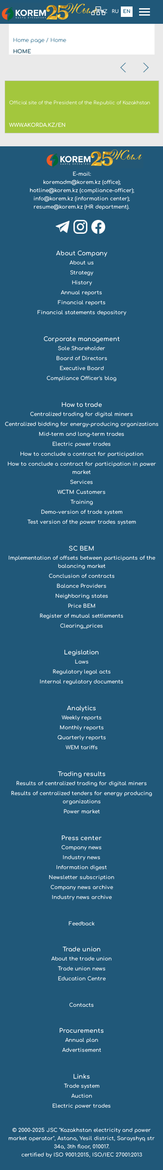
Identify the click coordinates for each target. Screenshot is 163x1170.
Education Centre (82, 979)
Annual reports (81, 293)
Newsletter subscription (81, 877)
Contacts (81, 1005)
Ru (115, 11)
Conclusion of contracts (82, 576)
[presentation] (124, 67)
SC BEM (81, 548)
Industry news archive (82, 897)
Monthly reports (82, 728)
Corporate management (81, 339)
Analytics (81, 708)
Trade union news (82, 969)
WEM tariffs (82, 748)
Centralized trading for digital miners (81, 414)
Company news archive (81, 887)
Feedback (82, 924)
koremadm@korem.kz (71, 182)
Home (58, 40)
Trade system (82, 1086)
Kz (104, 11)
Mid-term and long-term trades (81, 434)
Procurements (81, 1031)
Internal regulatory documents (81, 682)
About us (82, 263)
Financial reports (82, 303)
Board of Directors (81, 358)
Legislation (81, 652)
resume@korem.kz (58, 207)
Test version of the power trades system (81, 522)
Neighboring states (81, 596)
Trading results (82, 774)
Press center (81, 838)
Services (81, 482)
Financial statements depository (81, 312)
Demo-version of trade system (82, 512)
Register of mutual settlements (81, 616)
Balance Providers (81, 586)
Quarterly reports (81, 738)
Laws (82, 662)
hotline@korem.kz (54, 190)
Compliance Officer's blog (81, 378)
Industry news (81, 857)
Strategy (81, 273)
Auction (81, 1096)
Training (81, 502)
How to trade (81, 405)
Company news (81, 847)
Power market (81, 812)
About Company (81, 253)
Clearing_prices (81, 626)
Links (81, 1076)
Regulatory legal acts (82, 672)
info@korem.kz (53, 199)
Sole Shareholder (81, 348)
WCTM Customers (81, 492)
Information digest (81, 867)
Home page (28, 40)
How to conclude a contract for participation (81, 454)
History (82, 283)
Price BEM (82, 606)
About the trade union (81, 959)
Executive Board (82, 368)
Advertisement (81, 1050)
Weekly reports (82, 718)
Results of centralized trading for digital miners (81, 783)
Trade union (82, 949)
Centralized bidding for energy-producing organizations (82, 424)
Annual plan (81, 1040)
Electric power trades (81, 444)
